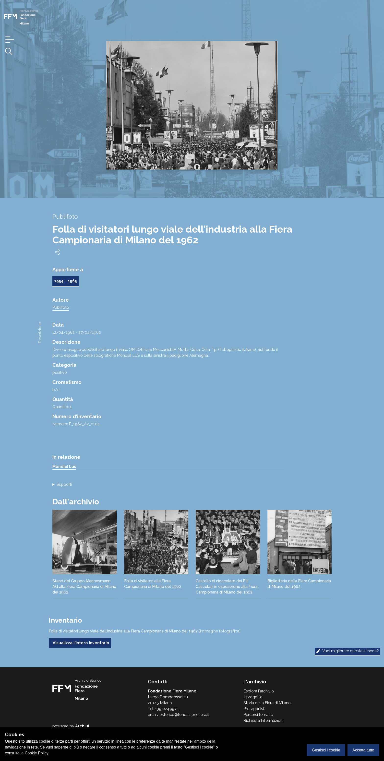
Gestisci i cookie (326, 750)
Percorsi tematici (258, 714)
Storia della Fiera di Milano (267, 703)
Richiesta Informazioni (263, 720)
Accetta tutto (363, 750)
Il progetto (253, 697)
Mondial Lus (64, 466)
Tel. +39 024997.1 (163, 708)
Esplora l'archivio (258, 691)
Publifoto (60, 307)
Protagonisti (254, 708)
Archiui (82, 726)
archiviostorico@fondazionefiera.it (178, 714)
